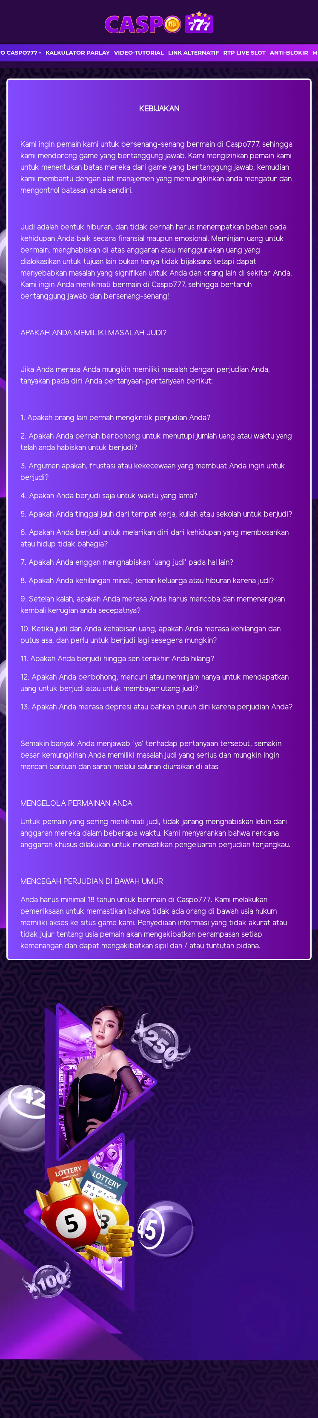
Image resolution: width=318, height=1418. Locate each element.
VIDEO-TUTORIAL (139, 52)
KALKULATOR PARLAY (78, 52)
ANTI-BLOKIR (289, 52)
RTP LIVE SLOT (244, 52)
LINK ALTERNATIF (193, 52)
